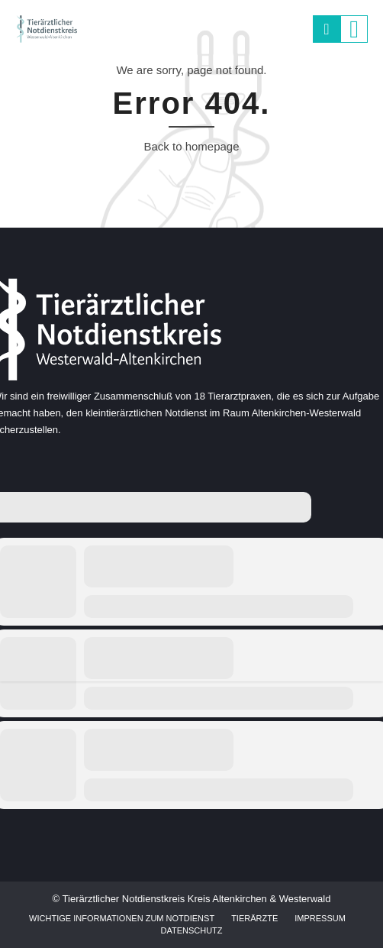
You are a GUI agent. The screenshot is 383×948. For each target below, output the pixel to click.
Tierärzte (254, 918)
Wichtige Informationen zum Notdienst (121, 918)
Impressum (320, 918)
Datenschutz (191, 930)
